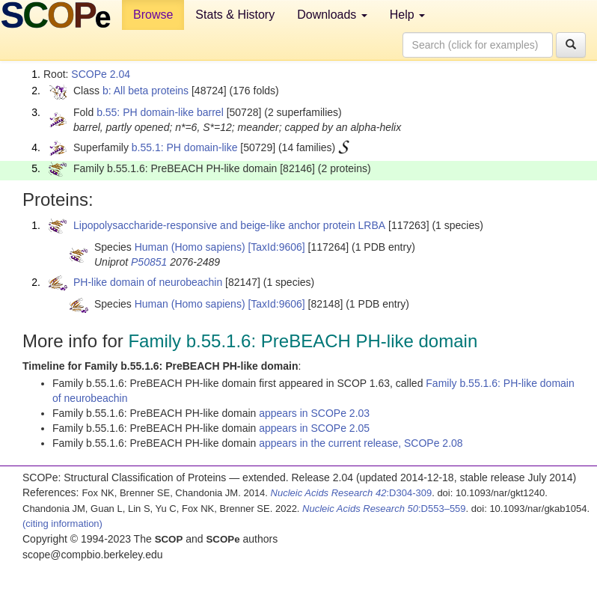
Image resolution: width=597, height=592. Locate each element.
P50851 (149, 262)
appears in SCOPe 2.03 (314, 413)
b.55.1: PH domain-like (185, 147)
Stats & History (235, 14)
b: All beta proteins (145, 91)
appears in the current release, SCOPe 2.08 (360, 443)
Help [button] (407, 14)
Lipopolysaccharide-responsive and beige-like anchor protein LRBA (229, 225)
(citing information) (62, 523)
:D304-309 (351, 492)
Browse (153, 14)
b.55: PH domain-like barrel (160, 112)
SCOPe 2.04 (100, 74)
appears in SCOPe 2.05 (314, 428)
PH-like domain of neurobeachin (147, 282)
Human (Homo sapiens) (190, 247)
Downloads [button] (332, 14)
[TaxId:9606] (276, 247)
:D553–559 (384, 508)
